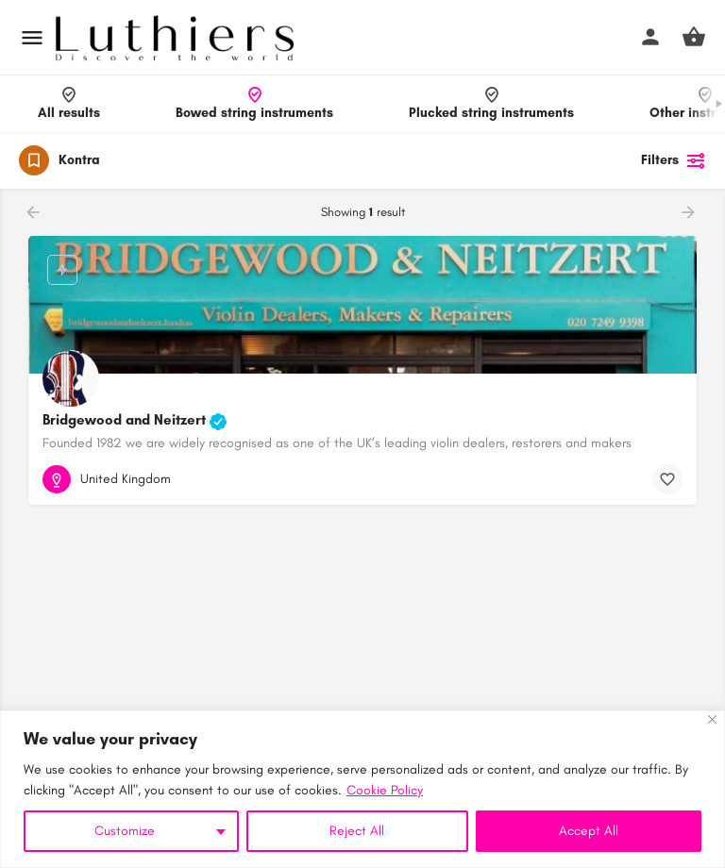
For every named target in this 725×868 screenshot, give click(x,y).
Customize (124, 831)
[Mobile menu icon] (32, 38)
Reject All (356, 831)
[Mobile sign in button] (650, 37)
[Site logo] (177, 37)
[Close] (712, 719)
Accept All (588, 831)
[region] (362, 789)
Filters (673, 160)
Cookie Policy (384, 790)
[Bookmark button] (667, 479)
